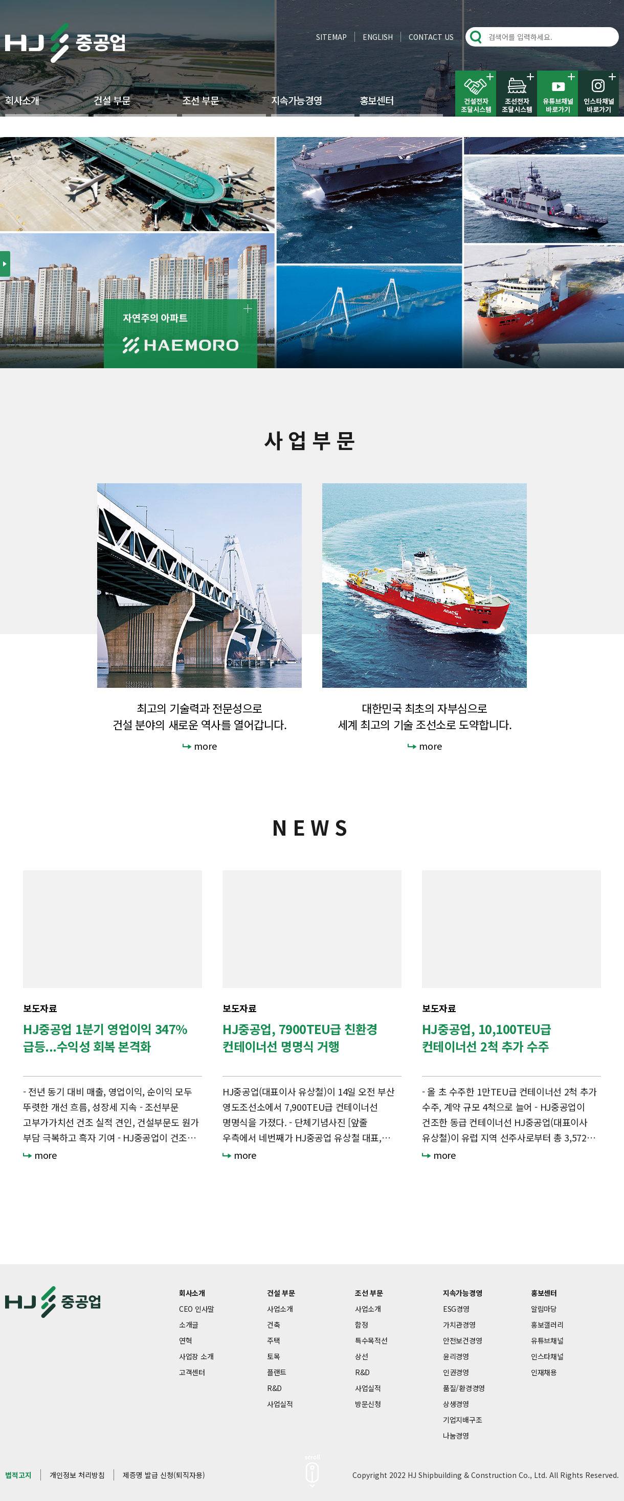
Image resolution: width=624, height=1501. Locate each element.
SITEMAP (331, 37)
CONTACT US (431, 37)
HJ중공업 (65, 43)
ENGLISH (378, 37)
